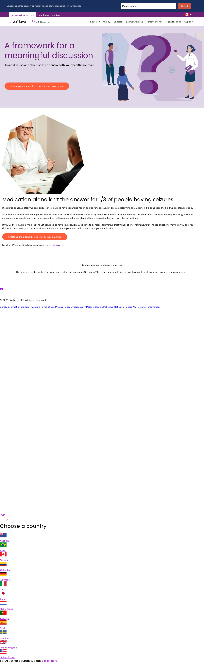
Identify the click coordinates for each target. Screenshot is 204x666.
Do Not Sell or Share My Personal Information (135, 306)
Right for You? (173, 21)
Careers (25, 306)
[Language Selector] (189, 14)
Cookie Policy (102, 306)
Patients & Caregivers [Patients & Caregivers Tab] (22, 15)
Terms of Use (48, 306)
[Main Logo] (37, 21)
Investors (35, 306)
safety (55, 245)
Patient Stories (154, 21)
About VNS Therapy (99, 21)
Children (118, 21)
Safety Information (10, 306)
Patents (90, 306)
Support (188, 21)
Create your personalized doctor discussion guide (37, 86)
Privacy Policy (62, 306)
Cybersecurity (78, 306)
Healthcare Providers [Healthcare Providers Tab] (48, 15)
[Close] (195, 6)
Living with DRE (134, 21)
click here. (51, 661)
